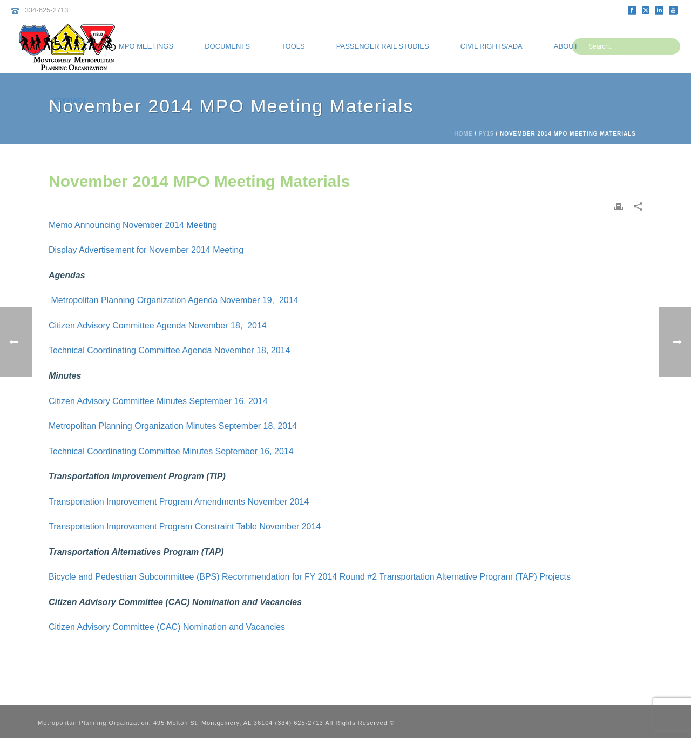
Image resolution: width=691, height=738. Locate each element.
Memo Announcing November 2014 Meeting (134, 225)
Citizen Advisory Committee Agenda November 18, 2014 (158, 325)
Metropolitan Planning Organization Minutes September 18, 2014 (173, 426)
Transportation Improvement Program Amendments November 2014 (179, 501)
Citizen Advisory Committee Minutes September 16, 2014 (158, 401)
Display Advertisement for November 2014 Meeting (146, 249)
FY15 (486, 134)
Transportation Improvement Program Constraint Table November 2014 (185, 526)
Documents (227, 46)
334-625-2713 (47, 10)
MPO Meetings (146, 46)
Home (463, 134)
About (566, 46)
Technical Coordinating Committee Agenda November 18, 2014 (169, 350)
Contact (70, 100)
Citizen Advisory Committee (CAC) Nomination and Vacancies (167, 627)
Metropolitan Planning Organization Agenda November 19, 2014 (174, 300)
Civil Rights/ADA (491, 46)
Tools (293, 46)
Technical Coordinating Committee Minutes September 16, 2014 (171, 451)
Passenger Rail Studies (382, 46)
